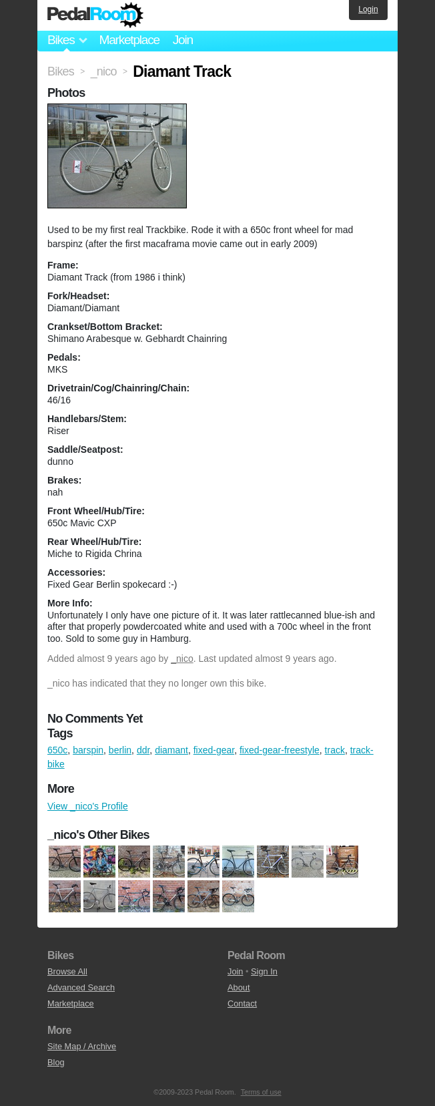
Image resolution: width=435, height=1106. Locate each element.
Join (183, 40)
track (335, 750)
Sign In (264, 971)
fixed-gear (213, 750)
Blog (56, 1062)
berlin (120, 750)
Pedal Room (95, 15)
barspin (88, 750)
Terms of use (261, 1092)
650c (57, 750)
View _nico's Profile (87, 806)
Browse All (67, 971)
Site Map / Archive (81, 1046)
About (239, 987)
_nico (182, 658)
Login (368, 9)
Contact (242, 1003)
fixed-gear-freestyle (280, 750)
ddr (143, 750)
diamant (171, 750)
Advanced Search (81, 987)
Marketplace (129, 40)
